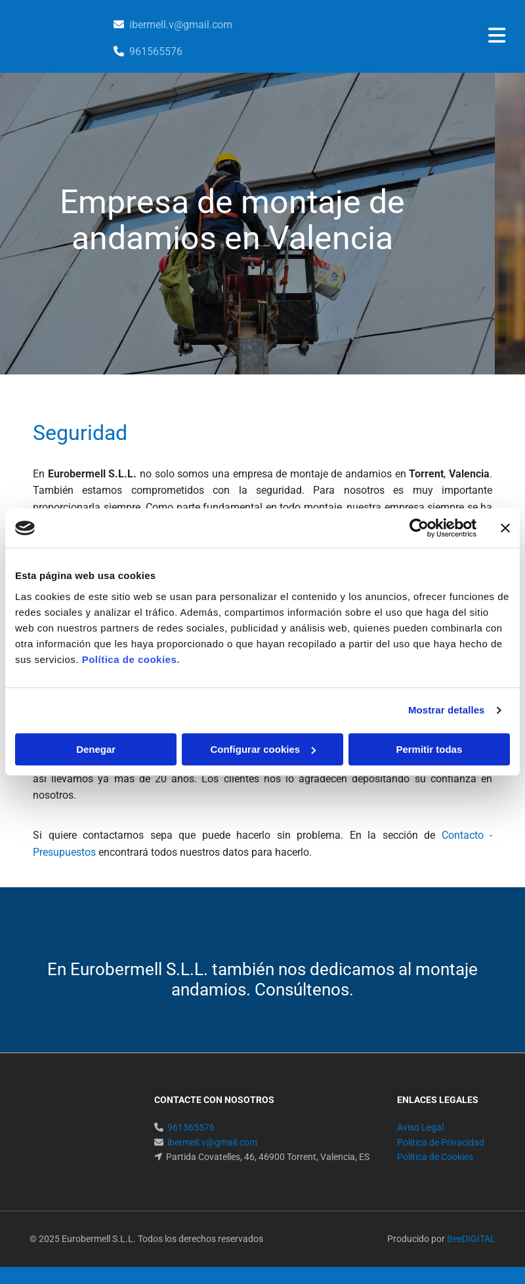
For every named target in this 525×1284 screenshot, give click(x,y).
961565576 (155, 51)
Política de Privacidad (440, 1142)
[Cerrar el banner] (505, 527)
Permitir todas (429, 749)
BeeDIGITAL (471, 1239)
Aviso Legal (420, 1127)
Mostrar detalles (446, 709)
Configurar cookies (263, 749)
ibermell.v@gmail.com (180, 24)
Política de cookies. (131, 659)
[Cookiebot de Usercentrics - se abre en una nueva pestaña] (419, 528)
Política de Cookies (435, 1157)
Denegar (96, 749)
